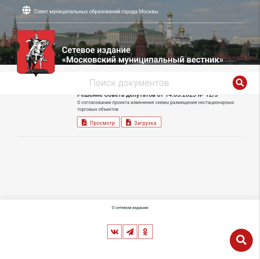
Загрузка (141, 122)
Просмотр (98, 122)
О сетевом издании (130, 207)
